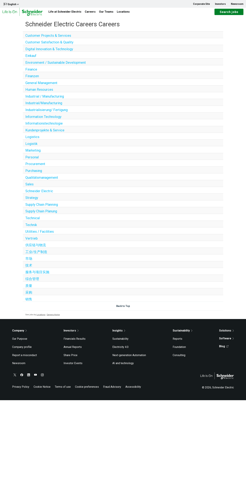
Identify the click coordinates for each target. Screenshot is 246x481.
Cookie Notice (42, 389)
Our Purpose (19, 341)
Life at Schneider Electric (64, 13)
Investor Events (73, 366)
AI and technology (123, 366)
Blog (224, 349)
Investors (220, 4)
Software (226, 341)
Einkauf (30, 58)
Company (19, 333)
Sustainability (120, 341)
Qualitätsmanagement (41, 180)
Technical (32, 221)
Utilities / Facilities (39, 234)
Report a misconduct (24, 358)
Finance (31, 72)
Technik (31, 228)
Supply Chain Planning (41, 207)
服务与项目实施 (37, 275)
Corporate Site (201, 4)
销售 (28, 302)
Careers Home (53, 317)
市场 (28, 261)
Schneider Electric (39, 194)
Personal (32, 160)
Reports (177, 341)
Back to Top (123, 308)
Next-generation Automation (129, 358)
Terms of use (63, 389)
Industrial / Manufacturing (44, 99)
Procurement (35, 167)
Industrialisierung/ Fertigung (46, 113)
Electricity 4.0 (120, 349)
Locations (123, 13)
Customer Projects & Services (48, 38)
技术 (28, 268)
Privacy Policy (20, 389)
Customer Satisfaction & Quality (49, 45)
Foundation (179, 349)
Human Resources (39, 92)
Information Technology (43, 119)
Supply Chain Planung (41, 214)
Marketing (33, 153)
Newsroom (237, 4)
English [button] (11, 4)
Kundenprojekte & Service (44, 133)
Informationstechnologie (44, 126)
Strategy (31, 200)
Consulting (179, 358)
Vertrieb (31, 241)
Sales (29, 187)
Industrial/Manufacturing (43, 106)
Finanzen (32, 79)
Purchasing (33, 173)
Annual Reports (73, 349)
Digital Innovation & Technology (49, 52)
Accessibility (133, 389)
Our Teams (106, 13)
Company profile (22, 349)
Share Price (70, 358)
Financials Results (74, 341)
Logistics (32, 140)
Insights (118, 333)
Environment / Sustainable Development (55, 65)
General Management (41, 86)
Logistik (31, 146)
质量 (28, 288)
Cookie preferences (87, 389)
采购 (28, 295)
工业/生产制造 (36, 255)
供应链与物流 (35, 248)
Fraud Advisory (112, 389)
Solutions (226, 333)
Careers (90, 13)
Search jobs (229, 13)
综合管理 (32, 282)
